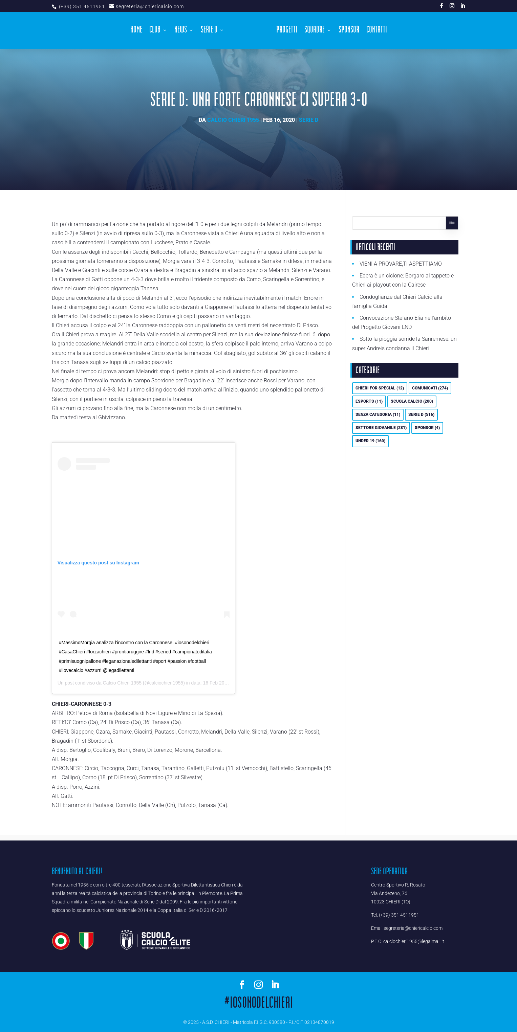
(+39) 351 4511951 (81, 6)
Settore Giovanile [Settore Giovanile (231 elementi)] (381, 427)
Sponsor (347, 30)
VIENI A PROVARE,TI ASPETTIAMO (401, 264)
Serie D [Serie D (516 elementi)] (421, 414)
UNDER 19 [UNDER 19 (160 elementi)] (370, 441)
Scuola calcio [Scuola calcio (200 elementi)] (412, 401)
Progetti (284, 30)
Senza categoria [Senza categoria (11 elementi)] (378, 414)
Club (156, 30)
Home (138, 30)
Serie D (210, 30)
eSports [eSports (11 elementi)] (369, 401)
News (182, 30)
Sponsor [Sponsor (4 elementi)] (427, 427)
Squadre (312, 30)
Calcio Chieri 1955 (233, 120)
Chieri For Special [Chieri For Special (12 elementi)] (380, 388)
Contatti (374, 30)
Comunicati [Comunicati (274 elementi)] (430, 388)
